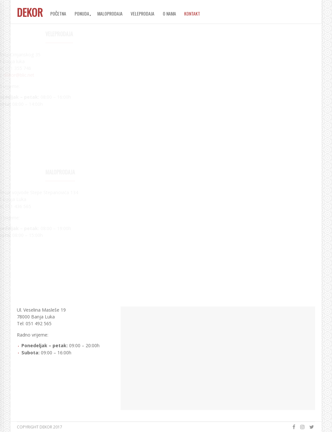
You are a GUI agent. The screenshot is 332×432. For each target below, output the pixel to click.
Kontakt (192, 13)
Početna (58, 13)
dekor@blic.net (47, 75)
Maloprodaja (110, 13)
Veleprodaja (142, 13)
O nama (169, 13)
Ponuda (82, 13)
